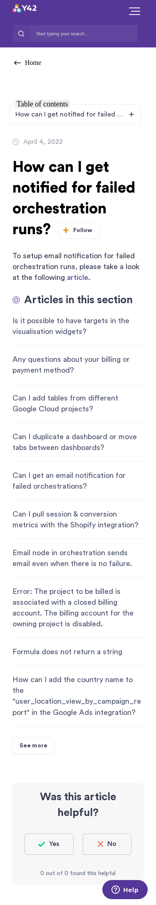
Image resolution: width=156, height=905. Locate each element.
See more (33, 746)
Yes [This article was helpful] (54, 844)
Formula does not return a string (67, 651)
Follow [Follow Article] (83, 230)
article (77, 277)
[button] (135, 11)
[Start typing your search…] (83, 33)
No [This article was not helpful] (111, 844)
